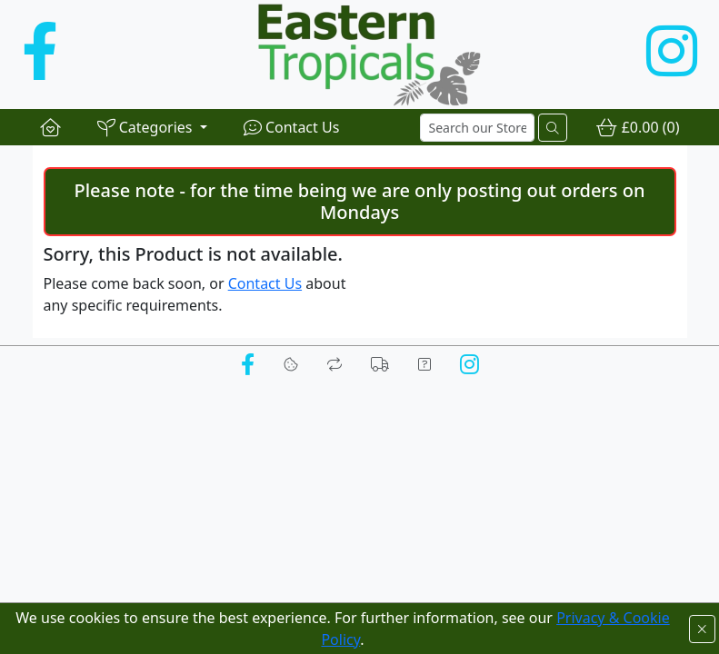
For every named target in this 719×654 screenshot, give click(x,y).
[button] (152, 127)
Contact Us (265, 283)
